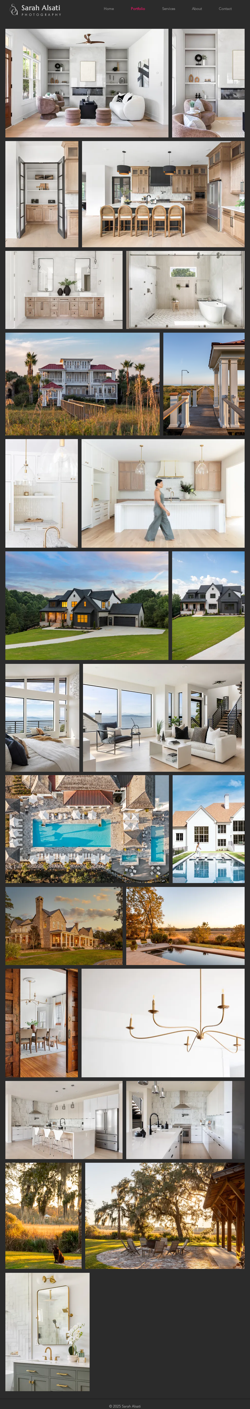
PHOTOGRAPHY (42, 15)
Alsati (52, 8)
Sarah (30, 8)
